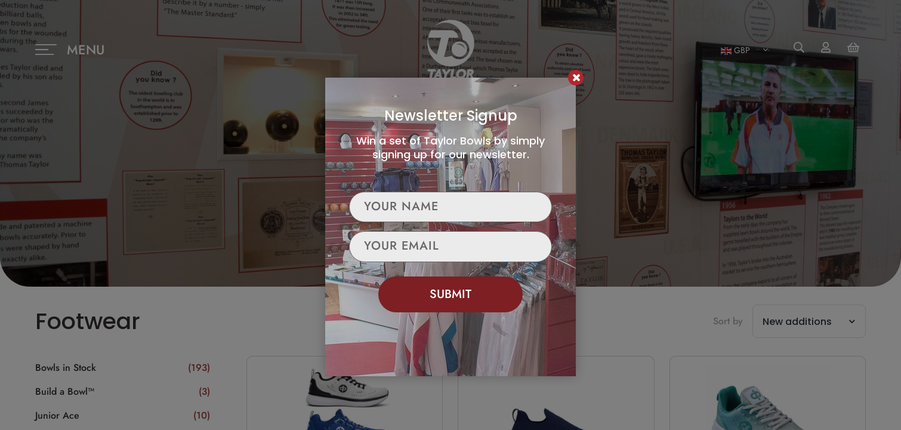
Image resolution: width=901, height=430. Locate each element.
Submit (450, 294)
